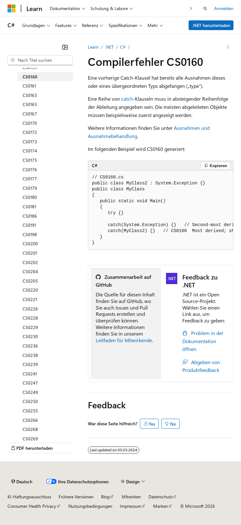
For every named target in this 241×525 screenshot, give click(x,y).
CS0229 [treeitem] (30, 327)
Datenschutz (160, 497)
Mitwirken (131, 497)
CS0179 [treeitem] (30, 188)
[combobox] (40, 60)
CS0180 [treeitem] (30, 197)
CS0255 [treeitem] (30, 411)
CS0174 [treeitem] (30, 151)
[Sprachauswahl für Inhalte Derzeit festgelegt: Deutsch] (22, 482)
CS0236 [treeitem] (30, 346)
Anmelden (223, 8)
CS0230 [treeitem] (30, 336)
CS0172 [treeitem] (30, 132)
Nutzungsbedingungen (90, 506)
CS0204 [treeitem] (30, 271)
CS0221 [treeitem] (30, 299)
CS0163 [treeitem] (30, 95)
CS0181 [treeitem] (29, 206)
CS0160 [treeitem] (30, 77)
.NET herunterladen (211, 25)
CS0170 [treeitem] (30, 123)
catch (127, 98)
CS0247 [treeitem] (30, 383)
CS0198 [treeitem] (30, 234)
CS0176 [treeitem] (30, 169)
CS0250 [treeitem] (30, 401)
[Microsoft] (12, 8)
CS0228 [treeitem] (30, 318)
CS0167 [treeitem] (30, 114)
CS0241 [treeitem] (30, 374)
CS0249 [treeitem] (30, 392)
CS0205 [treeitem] (30, 281)
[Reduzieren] (65, 47)
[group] (160, 210)
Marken (160, 506)
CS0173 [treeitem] (30, 142)
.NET (109, 47)
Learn (93, 47)
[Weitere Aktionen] (227, 47)
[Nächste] (190, 8)
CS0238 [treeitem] (30, 355)
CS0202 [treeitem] (30, 262)
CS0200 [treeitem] (30, 244)
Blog (105, 497)
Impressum (130, 506)
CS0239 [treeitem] (30, 364)
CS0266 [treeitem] (30, 420)
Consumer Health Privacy (32, 506)
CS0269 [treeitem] (30, 439)
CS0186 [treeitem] (30, 216)
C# (123, 47)
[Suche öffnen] (205, 8)
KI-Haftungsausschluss (29, 497)
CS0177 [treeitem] (30, 179)
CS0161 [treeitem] (29, 86)
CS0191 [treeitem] (29, 225)
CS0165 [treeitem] (30, 104)
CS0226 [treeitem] (30, 309)
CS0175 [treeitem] (30, 160)
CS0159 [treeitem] (30, 67)
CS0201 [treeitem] (30, 253)
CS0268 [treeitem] (30, 429)
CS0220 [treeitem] (30, 290)
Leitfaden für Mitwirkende (124, 340)
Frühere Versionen (76, 497)
